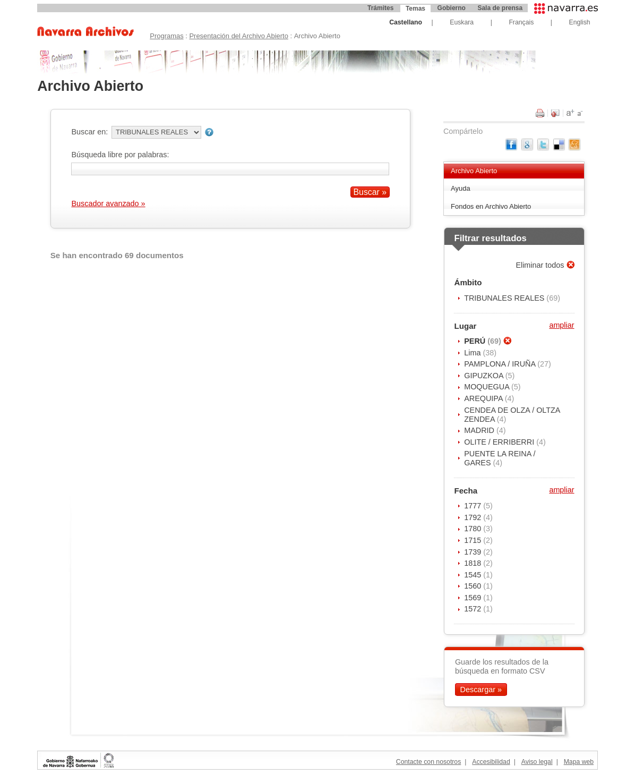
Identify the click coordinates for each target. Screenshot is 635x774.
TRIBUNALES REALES (505, 298)
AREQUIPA (484, 398)
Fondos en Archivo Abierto (491, 206)
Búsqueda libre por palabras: (120, 154)
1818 (473, 563)
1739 (473, 552)
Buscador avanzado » (108, 203)
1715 (473, 540)
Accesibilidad (491, 762)
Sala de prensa (499, 8)
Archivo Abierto (474, 171)
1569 (473, 597)
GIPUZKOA (484, 375)
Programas (166, 36)
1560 (473, 586)
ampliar (561, 325)
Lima (473, 352)
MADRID (480, 430)
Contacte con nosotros (428, 762)
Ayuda (460, 188)
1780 (473, 528)
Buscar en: (89, 131)
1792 (473, 517)
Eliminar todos (541, 265)
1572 (473, 609)
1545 (473, 575)
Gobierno (451, 8)
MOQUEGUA (487, 386)
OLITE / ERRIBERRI (500, 442)
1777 (473, 505)
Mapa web (579, 762)
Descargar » (481, 689)
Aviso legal (537, 762)
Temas (415, 8)
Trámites (380, 8)
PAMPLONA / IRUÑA (500, 364)
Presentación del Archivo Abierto (238, 36)
